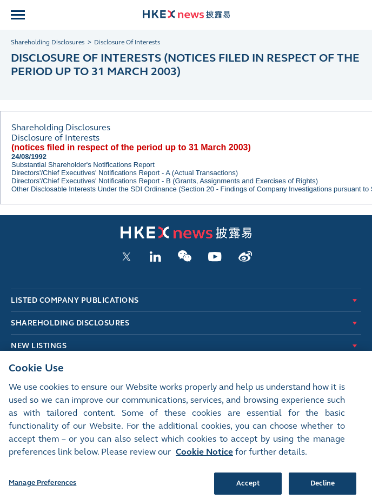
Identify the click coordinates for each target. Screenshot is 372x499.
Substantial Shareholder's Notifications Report (83, 165)
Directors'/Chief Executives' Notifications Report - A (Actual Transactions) (124, 173)
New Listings (39, 345)
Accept (248, 487)
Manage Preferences (42, 486)
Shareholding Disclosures (70, 323)
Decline (322, 487)
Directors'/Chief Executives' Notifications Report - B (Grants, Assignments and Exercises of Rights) (164, 181)
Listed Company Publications (75, 300)
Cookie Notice (204, 455)
